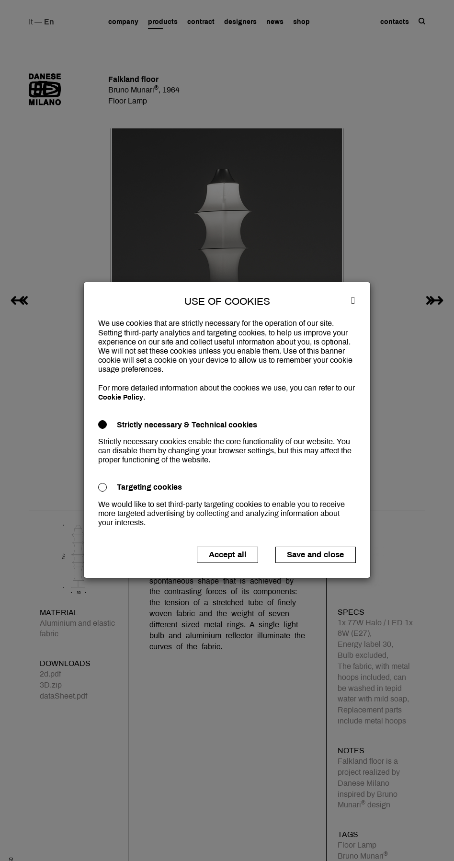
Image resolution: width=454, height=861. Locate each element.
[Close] (353, 300)
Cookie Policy (120, 397)
